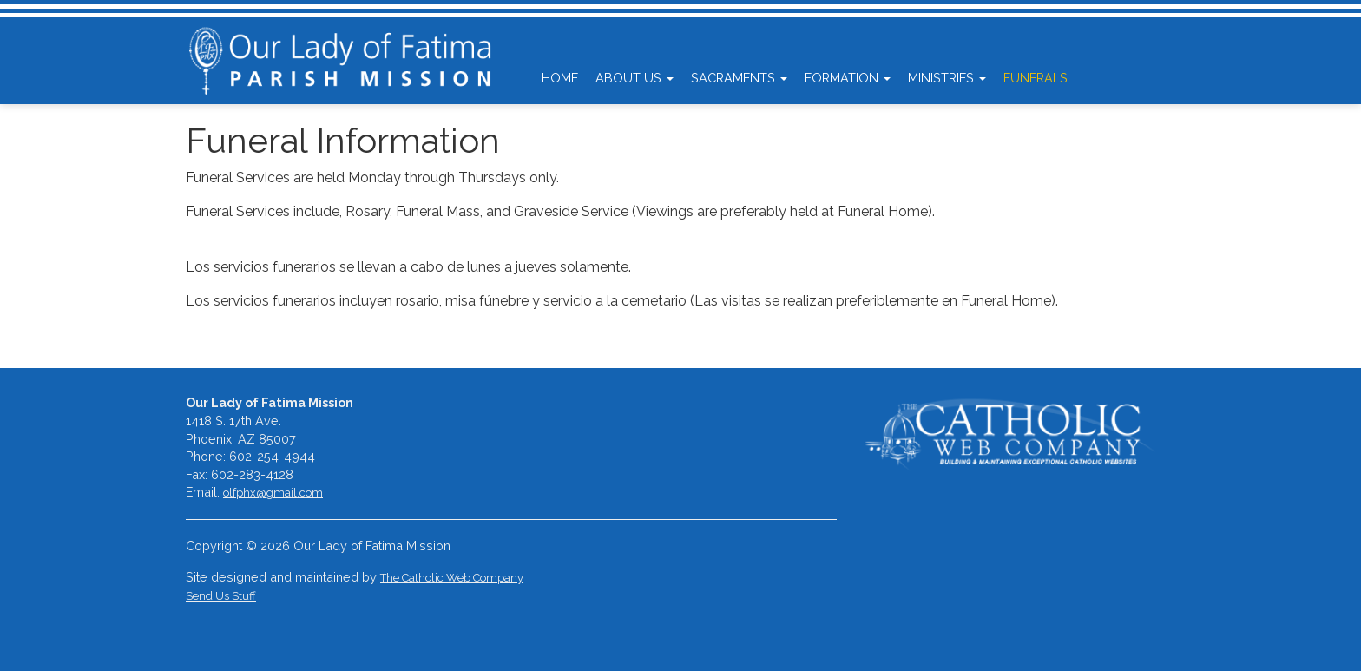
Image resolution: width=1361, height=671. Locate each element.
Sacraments (739, 77)
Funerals (1035, 77)
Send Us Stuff (221, 595)
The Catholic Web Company (451, 577)
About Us (634, 77)
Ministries (947, 77)
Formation (848, 77)
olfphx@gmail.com (273, 492)
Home (560, 77)
